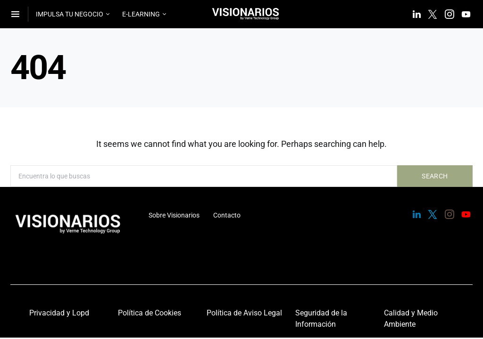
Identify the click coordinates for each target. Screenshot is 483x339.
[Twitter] (432, 14)
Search (435, 176)
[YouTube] (466, 14)
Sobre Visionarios (174, 215)
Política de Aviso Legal (244, 312)
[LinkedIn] (417, 14)
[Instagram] (449, 14)
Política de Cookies (149, 312)
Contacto (227, 215)
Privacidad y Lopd (59, 312)
